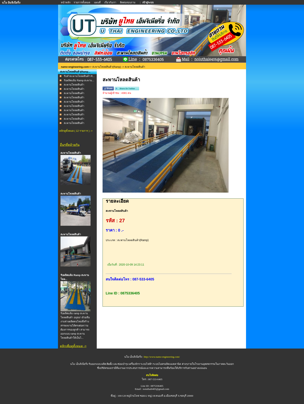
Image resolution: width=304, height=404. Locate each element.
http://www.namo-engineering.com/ (162, 356)
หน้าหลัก (66, 2)
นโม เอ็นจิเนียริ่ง (79, 363)
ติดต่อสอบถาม (128, 2)
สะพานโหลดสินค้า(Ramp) (106, 66)
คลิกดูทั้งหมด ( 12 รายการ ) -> (75, 130)
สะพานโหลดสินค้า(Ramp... (75, 71)
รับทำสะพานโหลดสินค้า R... (79, 76)
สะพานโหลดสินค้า (74, 84)
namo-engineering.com (75, 66)
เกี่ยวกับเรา (110, 2)
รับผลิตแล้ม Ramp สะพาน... (79, 80)
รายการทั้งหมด (82, 2)
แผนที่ (97, 2)
